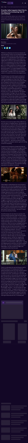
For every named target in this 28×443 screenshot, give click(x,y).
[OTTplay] (4, 3)
